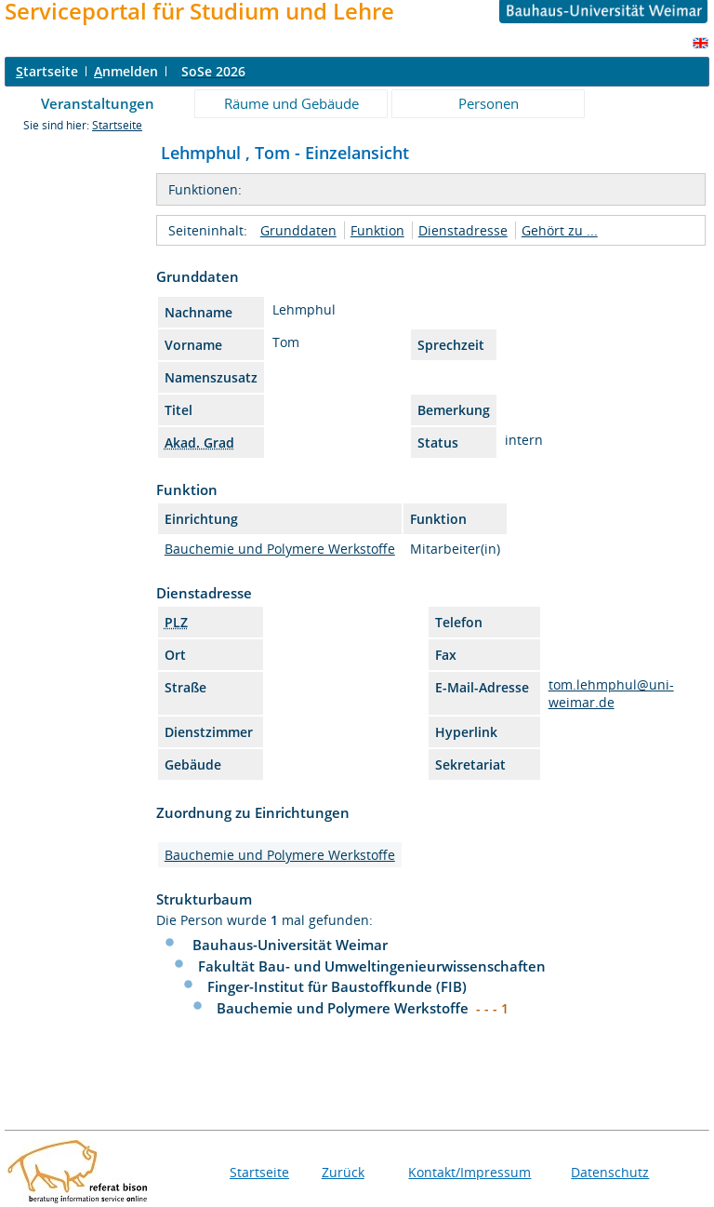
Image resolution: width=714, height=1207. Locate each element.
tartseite (47, 71)
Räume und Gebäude (291, 103)
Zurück (343, 1172)
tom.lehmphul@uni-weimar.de (611, 693)
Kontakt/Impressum (469, 1172)
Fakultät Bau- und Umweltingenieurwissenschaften (372, 966)
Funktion (377, 230)
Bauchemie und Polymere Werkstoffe (280, 548)
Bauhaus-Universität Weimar (290, 944)
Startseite (117, 125)
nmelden (126, 71)
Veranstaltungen (97, 103)
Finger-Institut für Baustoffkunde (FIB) (337, 986)
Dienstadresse (463, 230)
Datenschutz (610, 1172)
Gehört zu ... (560, 230)
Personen (488, 103)
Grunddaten (298, 230)
